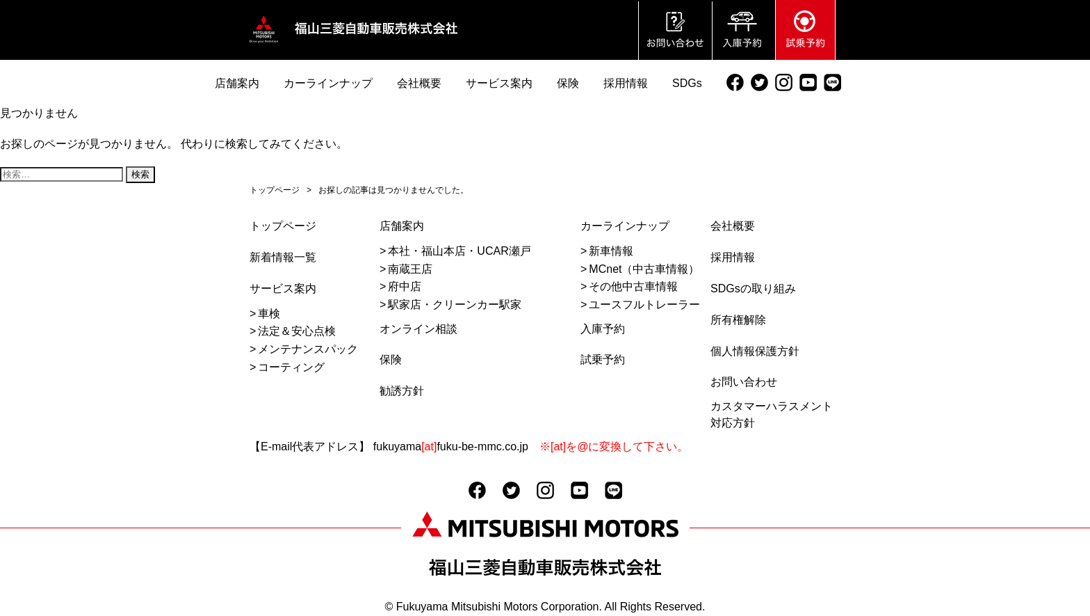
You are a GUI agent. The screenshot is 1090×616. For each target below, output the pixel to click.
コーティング (291, 367)
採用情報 (732, 257)
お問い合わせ (743, 382)
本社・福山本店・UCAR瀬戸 (459, 251)
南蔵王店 (410, 269)
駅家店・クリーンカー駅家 (454, 304)
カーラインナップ (624, 226)
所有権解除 (738, 320)
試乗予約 (602, 359)
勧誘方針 (402, 391)
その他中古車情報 (633, 286)
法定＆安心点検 (297, 331)
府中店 (404, 286)
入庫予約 (602, 329)
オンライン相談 (418, 329)
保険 (391, 359)
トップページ (283, 226)
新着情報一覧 (283, 257)
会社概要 (732, 226)
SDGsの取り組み (753, 288)
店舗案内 (402, 226)
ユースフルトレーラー (644, 304)
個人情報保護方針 (754, 351)
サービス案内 (283, 288)
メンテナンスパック (308, 349)
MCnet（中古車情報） (644, 269)
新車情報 (611, 251)
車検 (269, 313)
